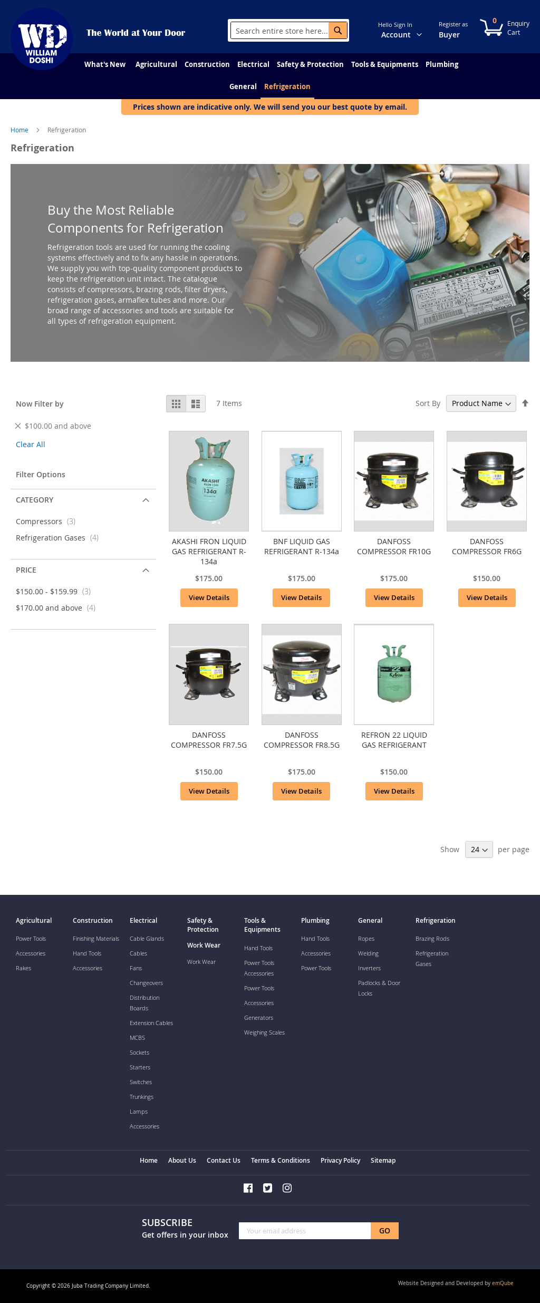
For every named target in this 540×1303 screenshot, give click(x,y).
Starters (140, 1067)
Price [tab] (26, 570)
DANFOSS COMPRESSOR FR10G (394, 546)
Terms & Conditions (280, 1160)
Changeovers (146, 983)
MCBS (137, 1037)
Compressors (49, 521)
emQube (503, 1283)
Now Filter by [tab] (40, 404)
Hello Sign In (395, 24)
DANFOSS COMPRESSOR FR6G (487, 546)
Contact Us (223, 1160)
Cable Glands (147, 938)
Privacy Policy (340, 1160)
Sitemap (383, 1160)
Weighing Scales (264, 1032)
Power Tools (31, 938)
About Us (182, 1160)
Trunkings (141, 1097)
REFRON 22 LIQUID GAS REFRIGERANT (394, 740)
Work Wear (201, 962)
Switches (141, 1082)
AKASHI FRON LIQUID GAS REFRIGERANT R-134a (209, 551)
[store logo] (42, 39)
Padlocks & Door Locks (379, 988)
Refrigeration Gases (60, 538)
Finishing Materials (96, 938)
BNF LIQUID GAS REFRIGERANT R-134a (301, 546)
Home (20, 130)
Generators (258, 1017)
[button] (425, 29)
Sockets (139, 1052)
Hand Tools (87, 953)
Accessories (30, 953)
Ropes (366, 938)
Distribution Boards (144, 1002)
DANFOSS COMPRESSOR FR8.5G (302, 740)
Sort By (428, 403)
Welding (368, 953)
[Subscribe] (385, 1230)
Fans (136, 968)
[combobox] (289, 30)
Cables (138, 953)
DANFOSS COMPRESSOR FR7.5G (209, 740)
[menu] (270, 76)
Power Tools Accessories (259, 968)
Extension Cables (151, 1023)
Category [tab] (34, 500)
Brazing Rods (432, 938)
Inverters (369, 968)
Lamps (139, 1111)
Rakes (23, 968)
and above (59, 608)
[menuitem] (105, 64)
